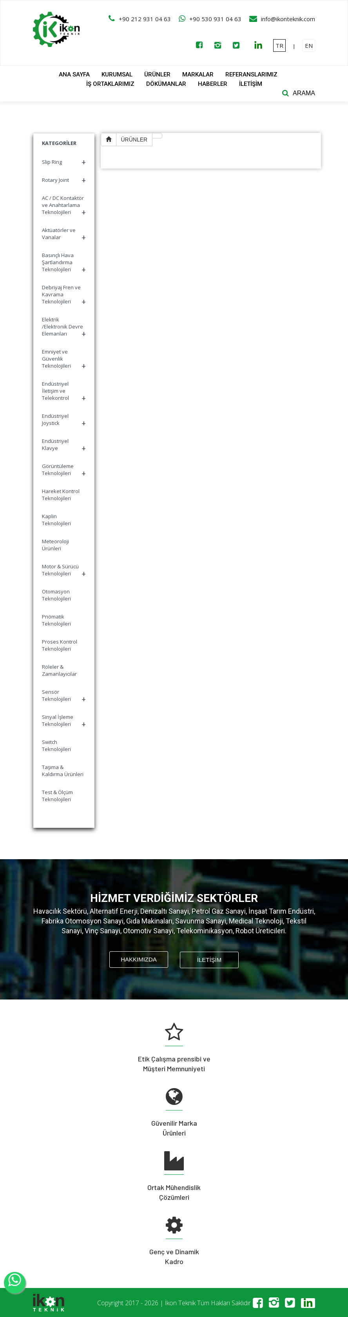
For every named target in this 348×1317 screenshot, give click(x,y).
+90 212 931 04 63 (145, 19)
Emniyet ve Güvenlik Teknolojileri (64, 359)
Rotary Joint (64, 180)
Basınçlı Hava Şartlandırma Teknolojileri (64, 263)
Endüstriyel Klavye (64, 445)
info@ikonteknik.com (288, 19)
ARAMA (304, 93)
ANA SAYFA (74, 74)
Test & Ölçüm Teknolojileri (57, 796)
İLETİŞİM (250, 83)
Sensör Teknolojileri (64, 696)
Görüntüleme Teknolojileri (64, 471)
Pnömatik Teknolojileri (56, 620)
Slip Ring (64, 162)
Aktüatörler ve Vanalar (64, 235)
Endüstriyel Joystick (64, 420)
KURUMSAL (117, 74)
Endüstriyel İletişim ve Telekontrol (64, 391)
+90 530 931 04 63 (215, 19)
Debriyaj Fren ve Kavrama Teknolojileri (64, 295)
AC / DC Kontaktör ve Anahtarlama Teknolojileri (64, 206)
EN (309, 45)
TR (279, 45)
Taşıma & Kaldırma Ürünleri (62, 771)
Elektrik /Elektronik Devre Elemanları (64, 327)
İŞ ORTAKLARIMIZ (110, 83)
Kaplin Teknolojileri (56, 520)
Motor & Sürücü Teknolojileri (64, 571)
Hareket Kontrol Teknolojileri (61, 495)
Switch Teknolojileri (56, 745)
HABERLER (212, 83)
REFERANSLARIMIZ (251, 74)
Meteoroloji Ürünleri (55, 545)
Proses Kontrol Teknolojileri (59, 645)
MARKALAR (198, 74)
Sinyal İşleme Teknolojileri (64, 721)
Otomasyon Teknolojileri (56, 595)
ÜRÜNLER (157, 74)
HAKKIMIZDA (139, 959)
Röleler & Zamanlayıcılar (59, 670)
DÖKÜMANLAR (166, 83)
